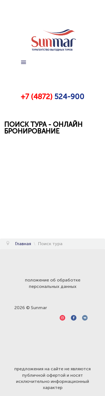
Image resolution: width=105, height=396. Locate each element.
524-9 (63, 96)
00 (79, 96)
